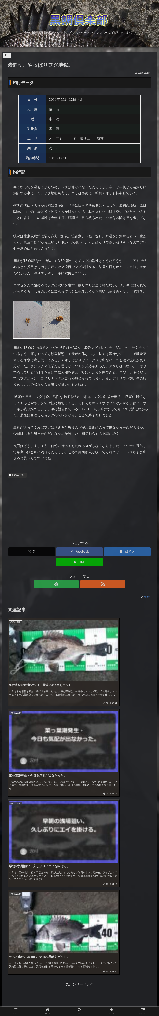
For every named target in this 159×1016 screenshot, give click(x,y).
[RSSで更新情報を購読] (84, 584)
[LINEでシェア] (79, 562)
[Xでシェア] (31, 551)
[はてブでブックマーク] (127, 551)
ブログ (9, 924)
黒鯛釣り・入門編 (17, 883)
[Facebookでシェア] (79, 551)
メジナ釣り (12, 904)
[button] (152, 974)
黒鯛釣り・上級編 (17, 894)
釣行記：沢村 (17, 475)
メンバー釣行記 (16, 914)
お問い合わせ (14, 934)
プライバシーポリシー (21, 944)
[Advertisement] (79, 507)
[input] (79, 974)
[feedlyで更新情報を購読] (75, 584)
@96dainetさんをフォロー (65, 989)
